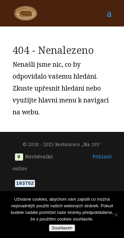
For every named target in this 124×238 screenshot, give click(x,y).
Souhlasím (62, 227)
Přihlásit (102, 156)
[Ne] (115, 214)
